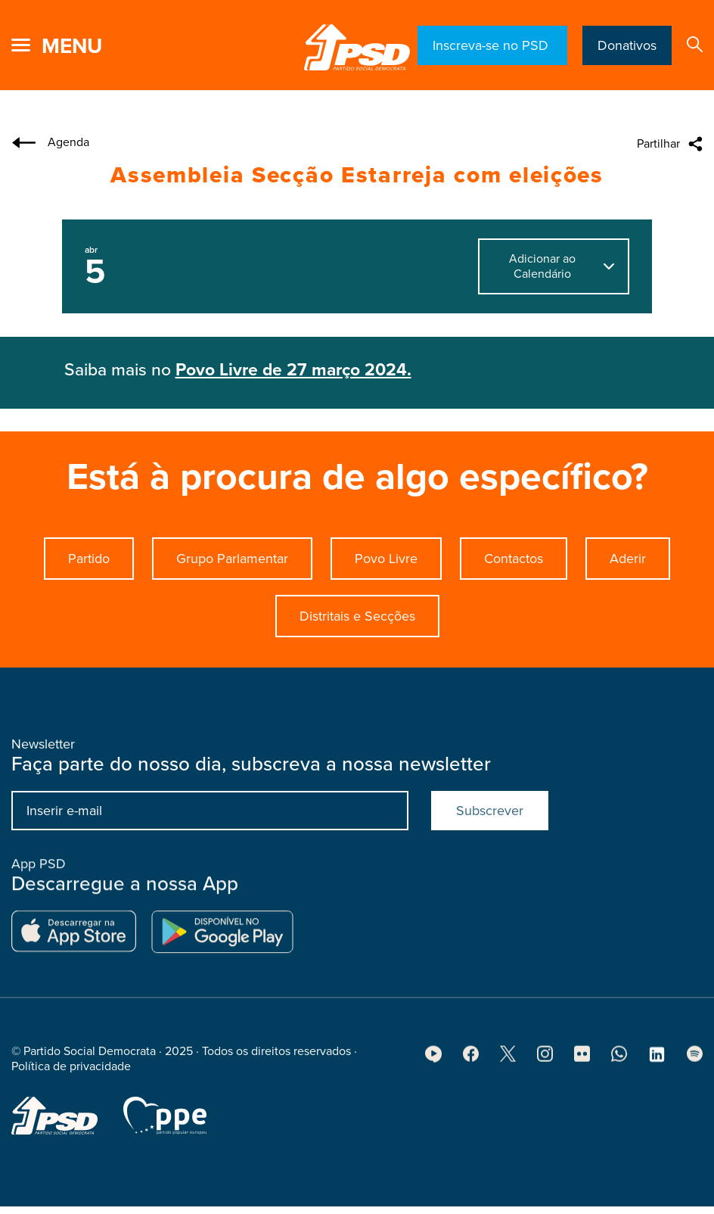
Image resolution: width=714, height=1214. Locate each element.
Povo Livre (386, 558)
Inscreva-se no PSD (492, 45)
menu (72, 46)
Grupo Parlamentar (232, 558)
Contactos (513, 558)
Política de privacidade (71, 1071)
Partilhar (658, 143)
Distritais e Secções (357, 616)
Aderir (628, 558)
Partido (89, 558)
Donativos (627, 45)
